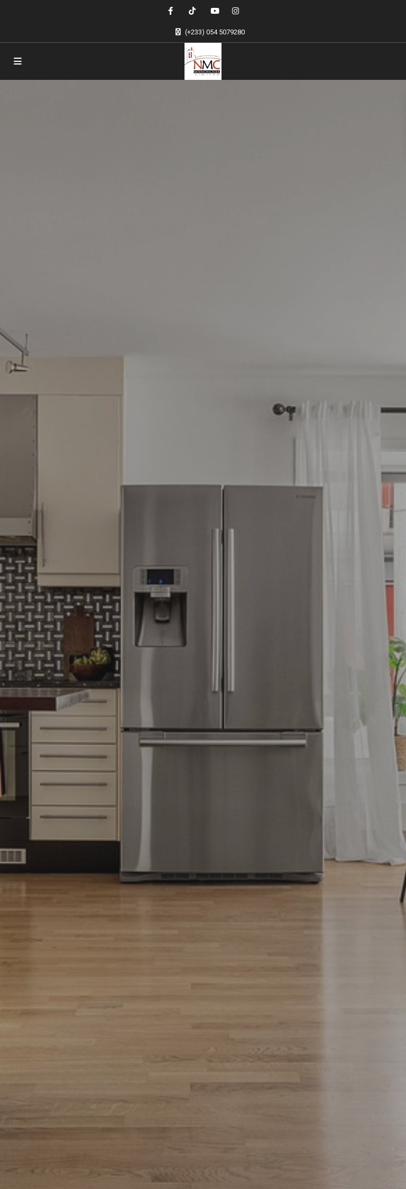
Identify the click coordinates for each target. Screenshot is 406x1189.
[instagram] (235, 10)
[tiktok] (192, 10)
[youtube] (214, 10)
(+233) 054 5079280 (215, 32)
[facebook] (170, 10)
